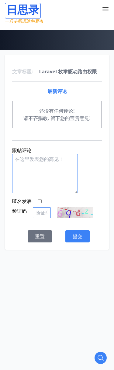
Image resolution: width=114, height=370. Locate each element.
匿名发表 (22, 201)
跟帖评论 (22, 150)
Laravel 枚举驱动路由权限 (68, 71)
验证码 (19, 211)
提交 (77, 236)
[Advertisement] (57, 306)
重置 (40, 236)
